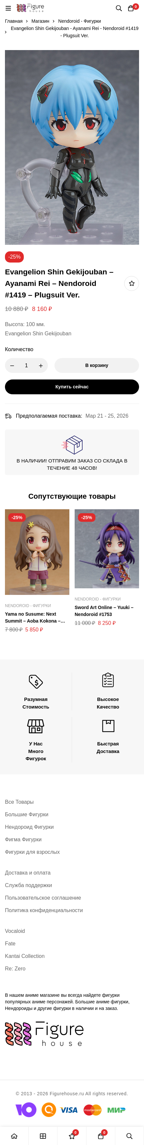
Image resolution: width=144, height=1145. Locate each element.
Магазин (40, 21)
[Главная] (14, 1136)
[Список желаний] (71, 1136)
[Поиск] (119, 8)
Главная (13, 21)
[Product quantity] (26, 365)
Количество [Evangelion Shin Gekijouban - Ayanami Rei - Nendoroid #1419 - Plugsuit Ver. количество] (19, 349)
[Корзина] (131, 8)
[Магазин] (43, 1136)
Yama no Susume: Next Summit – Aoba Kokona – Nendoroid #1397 (32, 620)
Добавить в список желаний (131, 283)
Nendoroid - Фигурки (79, 21)
